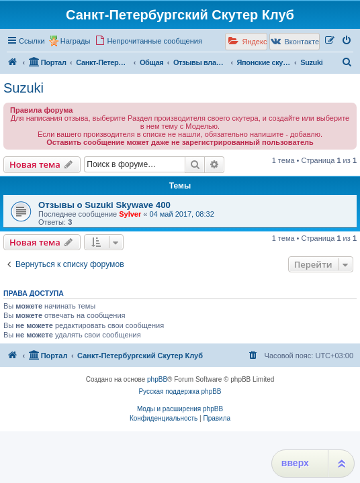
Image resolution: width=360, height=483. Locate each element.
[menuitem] (148, 41)
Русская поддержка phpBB (179, 391)
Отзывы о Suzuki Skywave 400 (104, 205)
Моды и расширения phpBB (180, 409)
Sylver (130, 214)
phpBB (157, 379)
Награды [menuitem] (75, 41)
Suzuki (23, 87)
